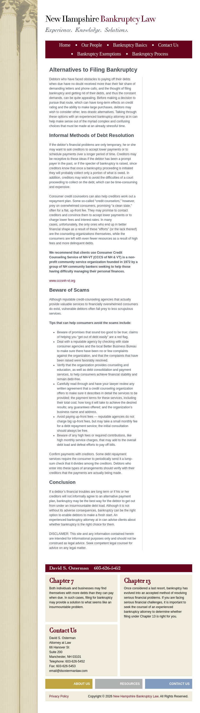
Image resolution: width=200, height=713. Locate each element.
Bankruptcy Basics (130, 45)
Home (64, 45)
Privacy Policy (59, 696)
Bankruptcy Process (150, 54)
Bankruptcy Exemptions (99, 54)
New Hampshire (100, 19)
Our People (92, 45)
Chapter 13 (137, 581)
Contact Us (168, 45)
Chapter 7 (61, 581)
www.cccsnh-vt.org (62, 281)
